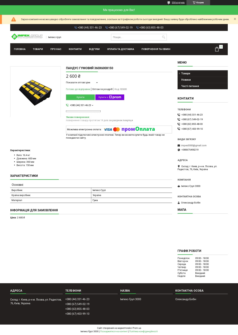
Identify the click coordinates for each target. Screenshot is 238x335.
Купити (80, 97)
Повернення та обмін (155, 49)
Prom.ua (137, 328)
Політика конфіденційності (143, 331)
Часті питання (190, 86)
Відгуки (94, 49)
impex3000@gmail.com (194, 145)
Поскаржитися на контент (114, 331)
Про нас (55, 49)
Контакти (75, 49)
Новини (186, 79)
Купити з (110, 97)
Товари (38, 49)
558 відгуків (178, 2)
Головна (19, 49)
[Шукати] (163, 37)
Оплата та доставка (120, 49)
